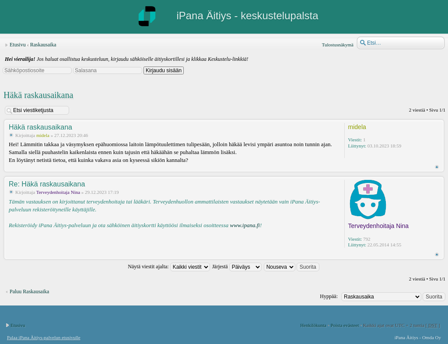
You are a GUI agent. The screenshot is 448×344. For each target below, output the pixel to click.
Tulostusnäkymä (338, 44)
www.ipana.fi (244, 225)
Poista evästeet (344, 325)
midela (42, 135)
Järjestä (237, 266)
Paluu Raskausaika (29, 291)
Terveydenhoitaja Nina (58, 192)
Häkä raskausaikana (38, 95)
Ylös (436, 167)
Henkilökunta (313, 325)
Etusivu (18, 45)
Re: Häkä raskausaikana (47, 184)
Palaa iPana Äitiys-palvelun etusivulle (43, 337)
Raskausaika (43, 45)
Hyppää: (329, 296)
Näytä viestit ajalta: (169, 266)
